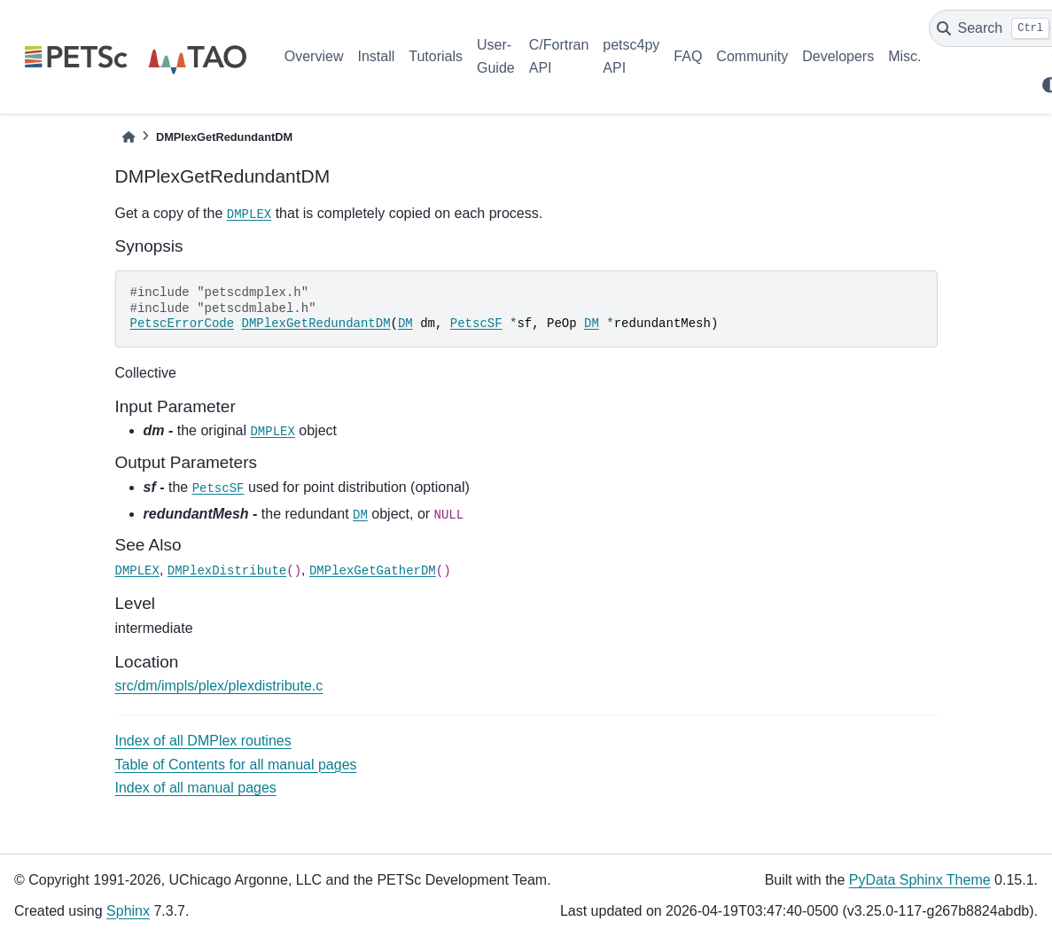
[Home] (128, 137)
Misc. (904, 56)
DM (405, 323)
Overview (314, 56)
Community (752, 56)
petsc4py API (631, 56)
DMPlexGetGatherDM (372, 571)
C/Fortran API (559, 56)
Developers (838, 56)
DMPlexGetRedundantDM (316, 323)
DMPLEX (249, 214)
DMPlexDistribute (227, 571)
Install (375, 56)
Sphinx (128, 910)
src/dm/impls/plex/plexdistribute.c (219, 685)
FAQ (688, 56)
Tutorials (436, 56)
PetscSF (476, 323)
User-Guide (496, 56)
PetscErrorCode (182, 323)
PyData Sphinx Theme (920, 879)
